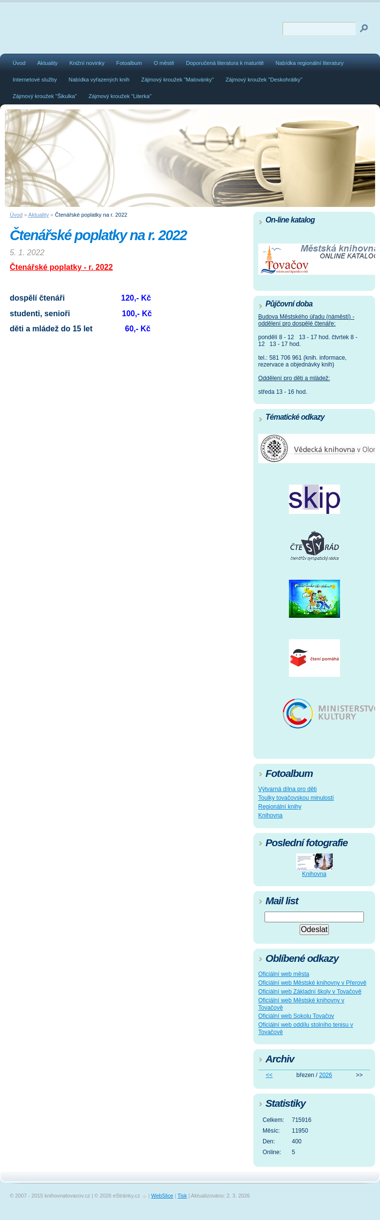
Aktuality (47, 63)
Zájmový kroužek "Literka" (120, 96)
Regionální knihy (280, 806)
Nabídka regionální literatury (310, 63)
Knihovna (270, 815)
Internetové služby (35, 79)
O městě (163, 63)
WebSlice (162, 1196)
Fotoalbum (129, 63)
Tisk (182, 1196)
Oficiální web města (283, 974)
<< (269, 1075)
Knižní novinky (86, 63)
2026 (325, 1075)
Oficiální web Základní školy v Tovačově (309, 991)
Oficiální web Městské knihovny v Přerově (312, 982)
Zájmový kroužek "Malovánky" (177, 79)
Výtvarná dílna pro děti (287, 789)
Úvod (19, 63)
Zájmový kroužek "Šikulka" (45, 96)
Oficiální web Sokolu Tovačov (296, 1016)
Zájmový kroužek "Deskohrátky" (264, 79)
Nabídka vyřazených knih (99, 79)
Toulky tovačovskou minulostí (296, 797)
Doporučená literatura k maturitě (225, 63)
